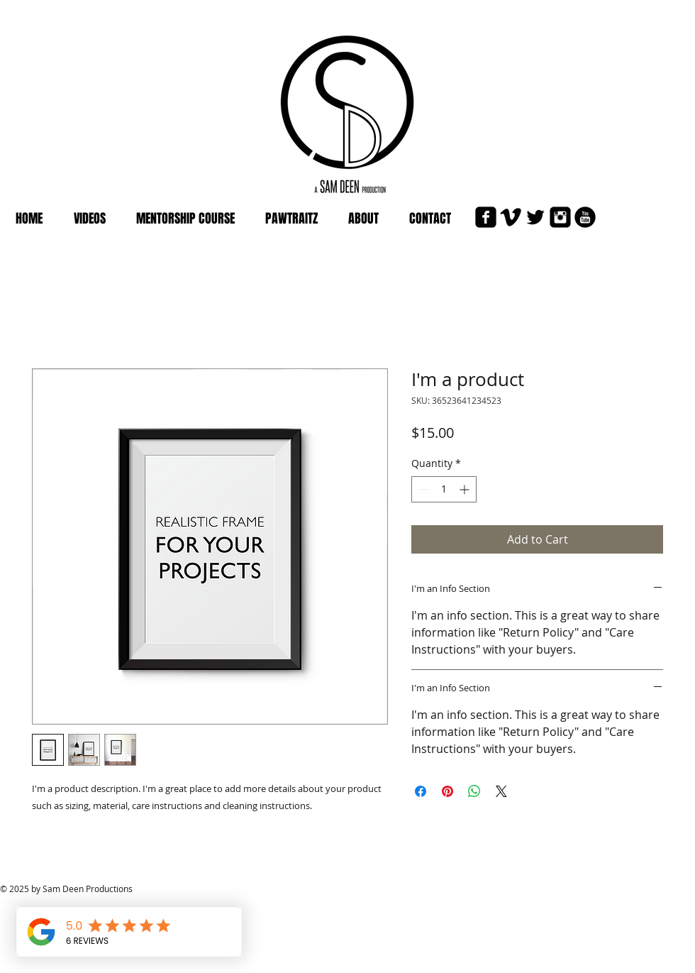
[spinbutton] (444, 489)
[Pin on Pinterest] (447, 791)
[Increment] (465, 489)
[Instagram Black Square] (560, 217)
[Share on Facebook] (420, 791)
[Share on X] (501, 791)
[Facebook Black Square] (485, 217)
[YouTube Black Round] (585, 217)
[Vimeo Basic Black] (510, 217)
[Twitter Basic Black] (535, 217)
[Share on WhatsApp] (474, 791)
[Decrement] (422, 489)
